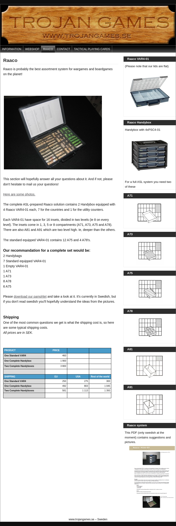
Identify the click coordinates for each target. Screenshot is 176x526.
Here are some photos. (19, 194)
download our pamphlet (30, 296)
